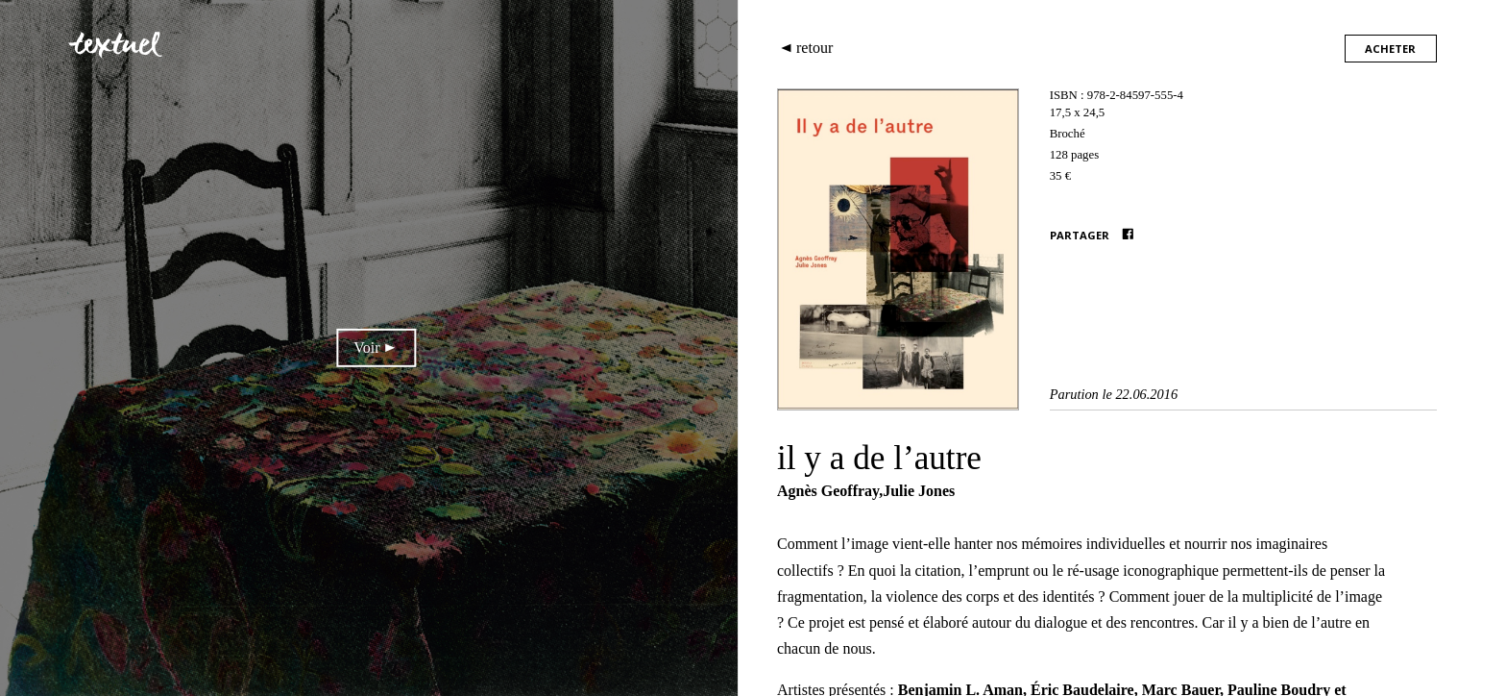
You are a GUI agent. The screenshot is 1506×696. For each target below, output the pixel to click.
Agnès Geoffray (828, 491)
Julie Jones (919, 491)
